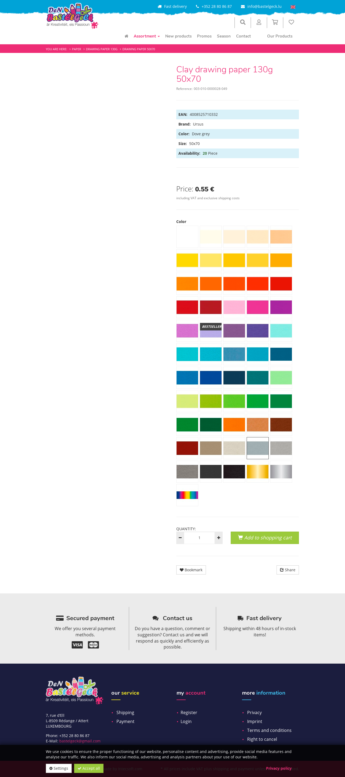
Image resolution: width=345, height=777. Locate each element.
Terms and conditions (269, 730)
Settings (58, 768)
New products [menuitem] (178, 36)
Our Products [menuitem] (279, 36)
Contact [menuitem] (243, 36)
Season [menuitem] (224, 36)
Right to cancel (262, 739)
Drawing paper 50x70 (138, 49)
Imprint (254, 721)
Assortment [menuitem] (147, 36)
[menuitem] (126, 36)
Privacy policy (279, 768)
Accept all (89, 768)
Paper (76, 49)
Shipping (125, 712)
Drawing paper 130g (102, 49)
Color (181, 221)
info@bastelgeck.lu (264, 6)
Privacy (254, 712)
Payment (125, 721)
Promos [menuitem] (204, 36)
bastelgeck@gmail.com (80, 741)
